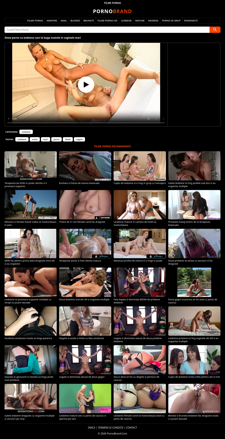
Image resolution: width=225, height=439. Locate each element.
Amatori (52, 20)
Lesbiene (126, 20)
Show (67, 139)
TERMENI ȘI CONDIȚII (110, 427)
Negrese (153, 20)
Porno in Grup (171, 20)
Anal (64, 20)
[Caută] (215, 30)
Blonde (75, 20)
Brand (112, 11)
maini (35, 139)
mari (45, 139)
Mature (140, 20)
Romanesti (191, 20)
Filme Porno (35, 20)
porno (57, 139)
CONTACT (131, 427)
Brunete (88, 20)
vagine (79, 139)
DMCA (91, 427)
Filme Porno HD (107, 20)
